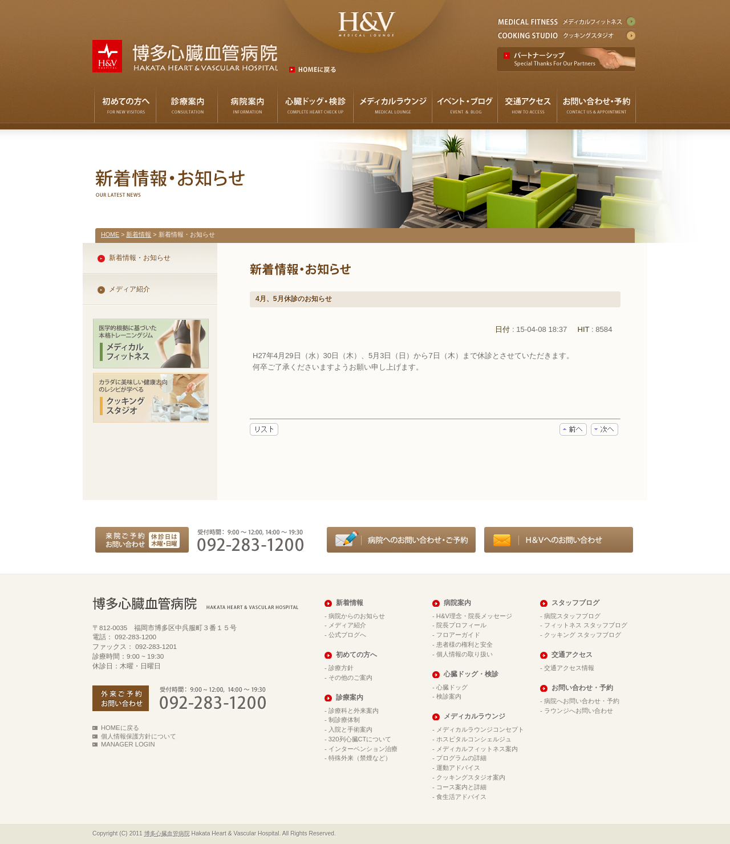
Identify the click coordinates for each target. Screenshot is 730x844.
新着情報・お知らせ (140, 258)
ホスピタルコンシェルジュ (474, 739)
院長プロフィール (461, 625)
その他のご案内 (350, 677)
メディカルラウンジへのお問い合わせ (558, 540)
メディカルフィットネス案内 (477, 748)
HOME (110, 234)
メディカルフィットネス (566, 22)
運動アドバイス (458, 767)
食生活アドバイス (461, 796)
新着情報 (138, 234)
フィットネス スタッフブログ (585, 625)
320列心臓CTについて (360, 739)
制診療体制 (344, 719)
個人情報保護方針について (138, 736)
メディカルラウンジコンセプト (480, 729)
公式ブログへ (347, 634)
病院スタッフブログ (572, 615)
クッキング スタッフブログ (582, 634)
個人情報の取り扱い (464, 654)
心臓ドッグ (452, 687)
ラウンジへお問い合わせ (578, 710)
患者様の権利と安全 (464, 644)
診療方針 (341, 667)
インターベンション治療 (363, 748)
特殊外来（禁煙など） (359, 757)
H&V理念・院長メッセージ (474, 615)
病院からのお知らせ (356, 615)
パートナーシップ (566, 59)
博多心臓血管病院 (167, 833)
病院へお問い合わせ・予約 (581, 700)
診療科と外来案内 (353, 710)
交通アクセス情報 (569, 667)
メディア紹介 (129, 289)
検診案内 (448, 696)
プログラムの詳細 (461, 757)
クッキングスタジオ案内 (470, 777)
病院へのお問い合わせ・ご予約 (401, 540)
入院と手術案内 (350, 729)
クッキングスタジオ (566, 34)
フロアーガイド (458, 634)
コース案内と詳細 (461, 787)
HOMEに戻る (120, 727)
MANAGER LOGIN (128, 744)
